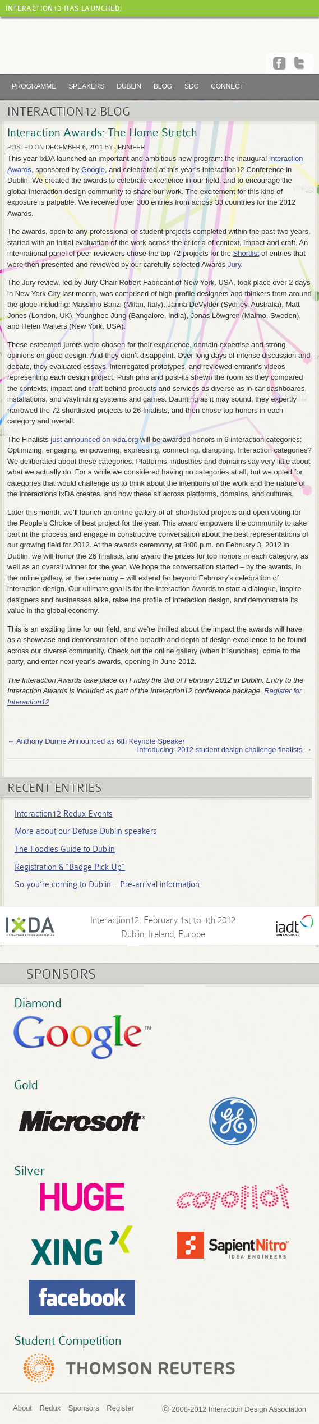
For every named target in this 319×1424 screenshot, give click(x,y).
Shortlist (246, 253)
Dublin (129, 86)
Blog (163, 86)
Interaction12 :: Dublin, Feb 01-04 (159, 49)
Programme (34, 86)
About (22, 1408)
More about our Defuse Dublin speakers (86, 831)
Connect (227, 86)
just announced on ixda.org (94, 439)
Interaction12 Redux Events (64, 813)
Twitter (300, 64)
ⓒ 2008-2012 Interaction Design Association (234, 1409)
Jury (234, 264)
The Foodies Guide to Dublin (65, 849)
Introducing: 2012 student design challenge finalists (224, 749)
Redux (50, 1408)
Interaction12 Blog (68, 111)
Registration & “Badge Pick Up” (70, 867)
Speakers (86, 86)
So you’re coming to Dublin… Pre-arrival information (107, 884)
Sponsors (83, 1408)
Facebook (280, 64)
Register (120, 1408)
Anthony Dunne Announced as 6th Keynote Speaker (96, 741)
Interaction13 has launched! (64, 8)
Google (93, 169)
